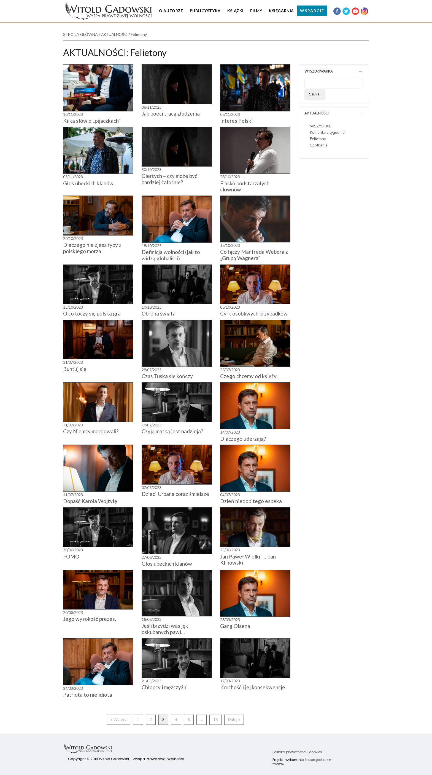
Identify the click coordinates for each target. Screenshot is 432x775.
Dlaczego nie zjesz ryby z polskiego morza (92, 248)
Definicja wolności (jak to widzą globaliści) (171, 255)
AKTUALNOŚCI (114, 34)
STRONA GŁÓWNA (80, 34)
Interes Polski (236, 120)
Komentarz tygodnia (327, 132)
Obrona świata (158, 313)
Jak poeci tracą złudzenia (171, 113)
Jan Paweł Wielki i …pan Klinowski (248, 559)
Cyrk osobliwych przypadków (254, 313)
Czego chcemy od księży (248, 376)
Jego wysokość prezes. (89, 619)
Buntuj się (74, 369)
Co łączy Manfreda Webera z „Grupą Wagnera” (254, 254)
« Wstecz (118, 719)
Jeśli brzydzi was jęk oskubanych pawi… (165, 628)
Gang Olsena (235, 626)
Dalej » (234, 719)
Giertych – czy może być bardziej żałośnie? (169, 179)
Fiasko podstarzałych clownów (244, 186)
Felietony (318, 138)
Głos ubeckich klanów (88, 183)
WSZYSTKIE (320, 126)
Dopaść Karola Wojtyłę (90, 501)
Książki (235, 10)
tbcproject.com (318, 759)
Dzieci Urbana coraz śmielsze (175, 494)
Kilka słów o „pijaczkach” (92, 120)
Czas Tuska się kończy (167, 376)
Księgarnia (281, 10)
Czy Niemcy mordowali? (90, 431)
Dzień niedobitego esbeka (251, 501)
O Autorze (171, 10)
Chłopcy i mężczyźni (165, 687)
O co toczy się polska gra (92, 313)
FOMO (71, 556)
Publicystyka (205, 10)
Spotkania (319, 145)
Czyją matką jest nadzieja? (172, 431)
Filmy (256, 10)
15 (215, 719)
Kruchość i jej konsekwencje (252, 687)
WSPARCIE (312, 10)
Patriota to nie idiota (87, 694)
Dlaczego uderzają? (243, 438)
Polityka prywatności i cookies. (297, 752)
